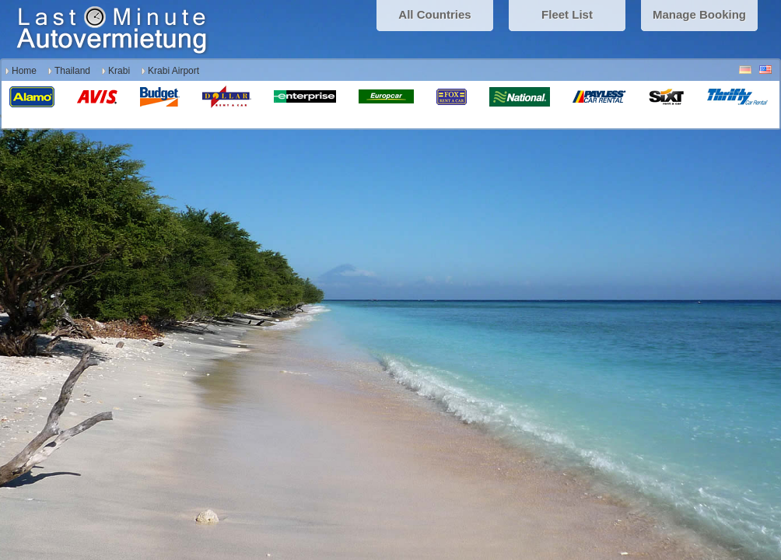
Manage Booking (699, 14)
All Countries (434, 14)
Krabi (119, 70)
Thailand (72, 70)
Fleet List (567, 14)
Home (24, 70)
